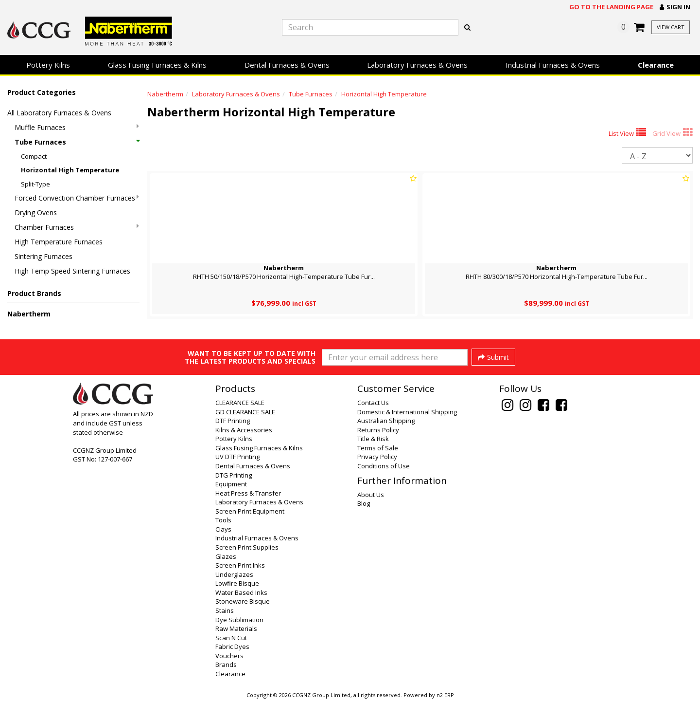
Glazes (225, 556)
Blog (363, 503)
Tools (223, 520)
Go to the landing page (611, 6)
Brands (226, 664)
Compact (34, 156)
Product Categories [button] (41, 92)
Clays (223, 529)
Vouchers (229, 655)
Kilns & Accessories (243, 429)
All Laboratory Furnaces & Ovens (59, 112)
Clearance (656, 65)
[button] (675, 7)
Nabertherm (29, 313)
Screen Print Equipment (249, 511)
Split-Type (35, 184)
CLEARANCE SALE (239, 402)
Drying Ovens (36, 212)
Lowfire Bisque (237, 583)
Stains (224, 610)
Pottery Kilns (48, 65)
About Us (370, 494)
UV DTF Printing (237, 456)
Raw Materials (236, 628)
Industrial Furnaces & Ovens (553, 65)
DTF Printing (232, 420)
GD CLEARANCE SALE (245, 411)
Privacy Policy (377, 456)
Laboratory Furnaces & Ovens (417, 65)
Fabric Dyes (232, 646)
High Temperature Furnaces (59, 241)
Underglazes (234, 574)
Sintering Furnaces (43, 256)
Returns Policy (378, 429)
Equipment (231, 484)
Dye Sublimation (239, 619)
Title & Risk (373, 438)
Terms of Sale (377, 447)
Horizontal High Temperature (70, 170)
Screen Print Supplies (247, 547)
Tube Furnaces (77, 142)
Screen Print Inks (240, 565)
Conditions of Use (383, 466)
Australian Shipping (386, 420)
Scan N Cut (231, 637)
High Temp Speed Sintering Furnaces (72, 271)
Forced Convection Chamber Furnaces (77, 198)
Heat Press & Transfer (248, 493)
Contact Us (373, 402)
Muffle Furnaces (77, 127)
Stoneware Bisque (242, 601)
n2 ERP (445, 695)
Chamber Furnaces (77, 227)
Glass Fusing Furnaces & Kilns (157, 65)
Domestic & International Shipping (407, 411)
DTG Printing (233, 475)
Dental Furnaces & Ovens (287, 65)
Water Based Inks (241, 592)
